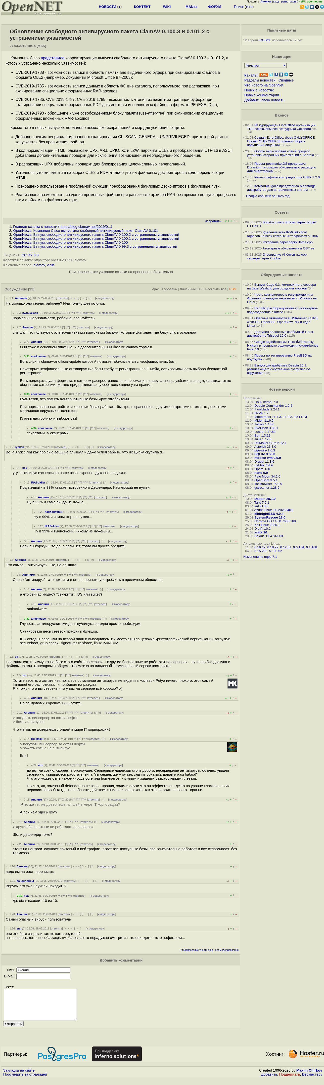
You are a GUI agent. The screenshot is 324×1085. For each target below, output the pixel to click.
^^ (72, 312)
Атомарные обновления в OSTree (288, 248)
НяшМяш (37, 738)
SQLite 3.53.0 (264, 454)
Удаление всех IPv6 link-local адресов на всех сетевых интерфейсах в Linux (283, 234)
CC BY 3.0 (30, 255)
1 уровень (169, 289)
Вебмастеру (312, 1080)
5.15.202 (260, 551)
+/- (200, 289)
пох (40, 765)
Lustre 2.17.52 (265, 432)
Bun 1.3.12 (262, 435)
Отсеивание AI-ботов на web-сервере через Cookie (277, 256)
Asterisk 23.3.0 (265, 446)
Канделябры (53, 511)
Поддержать (289, 1080)
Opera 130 (262, 469)
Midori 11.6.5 (264, 420)
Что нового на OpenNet (263, 85)
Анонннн (21, 298)
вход (276, 1)
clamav (39, 265)
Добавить (269, 1080)
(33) (31, 289)
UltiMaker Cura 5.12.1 (270, 443)
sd (16, 656)
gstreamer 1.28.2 (266, 487)
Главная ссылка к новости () (62, 227)
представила (52, 58)
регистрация (289, 1)
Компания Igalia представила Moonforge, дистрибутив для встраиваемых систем (282, 188)
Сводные (286, 80)
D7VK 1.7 (261, 413)
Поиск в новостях (259, 90)
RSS (232, 289)
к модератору (104, 298)
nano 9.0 (261, 473)
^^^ (78, 312)
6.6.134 (298, 547)
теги (249, 7)
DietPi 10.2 (262, 528)
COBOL (265, 40)
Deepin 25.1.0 (265, 499)
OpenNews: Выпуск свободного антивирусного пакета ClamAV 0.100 (70, 242)
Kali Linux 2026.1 (267, 525)
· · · (83, 298)
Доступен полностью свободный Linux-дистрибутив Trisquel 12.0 (280, 333)
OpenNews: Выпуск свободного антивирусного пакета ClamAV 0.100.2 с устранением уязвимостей (96, 235)
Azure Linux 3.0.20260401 (273, 510)
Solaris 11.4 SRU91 (268, 536)
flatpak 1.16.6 (264, 424)
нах (24, 467)
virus (51, 265)
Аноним (27, 327)
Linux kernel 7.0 (266, 402)
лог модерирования (227, 950)
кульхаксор (30, 312)
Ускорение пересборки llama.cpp (288, 242)
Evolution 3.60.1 (266, 428)
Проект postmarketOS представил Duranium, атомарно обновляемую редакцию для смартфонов (281, 167)
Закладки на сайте (19, 1076)
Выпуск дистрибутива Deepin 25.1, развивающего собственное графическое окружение (279, 369)
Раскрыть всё (215, 289)
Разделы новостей (260, 80)
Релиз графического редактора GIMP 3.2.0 (287, 177)
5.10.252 (275, 551)
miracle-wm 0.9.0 (267, 458)
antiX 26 (260, 532)
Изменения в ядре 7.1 (260, 557)
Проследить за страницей (25, 1080)
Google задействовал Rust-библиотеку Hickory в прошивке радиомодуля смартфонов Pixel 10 (283, 345)
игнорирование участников (197, 950)
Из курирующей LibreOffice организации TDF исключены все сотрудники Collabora (281, 127)
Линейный (188, 289)
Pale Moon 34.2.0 (267, 476)
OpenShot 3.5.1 (266, 480)
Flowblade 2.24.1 (267, 409)
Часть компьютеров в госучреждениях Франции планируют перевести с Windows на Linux (282, 298)
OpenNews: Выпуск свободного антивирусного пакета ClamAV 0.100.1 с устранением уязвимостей (96, 239)
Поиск (239, 7)
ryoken (19, 446)
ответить (62, 298)
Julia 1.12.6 (262, 439)
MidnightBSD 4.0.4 (268, 514)
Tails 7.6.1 (261, 502)
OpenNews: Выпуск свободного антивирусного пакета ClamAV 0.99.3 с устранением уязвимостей (95, 246)
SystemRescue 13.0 (269, 517)
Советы (282, 212)
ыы (18, 928)
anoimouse (38, 356)
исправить (213, 221)
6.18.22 (272, 547)
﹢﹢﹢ (74, 298)
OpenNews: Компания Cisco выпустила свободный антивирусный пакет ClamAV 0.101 (85, 231)
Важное (281, 115)
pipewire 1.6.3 (264, 450)
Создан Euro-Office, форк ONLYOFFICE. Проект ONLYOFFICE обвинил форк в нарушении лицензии (281, 141)
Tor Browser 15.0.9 (268, 484)
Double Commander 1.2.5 (273, 405)
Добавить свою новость (264, 100)
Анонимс (28, 574)
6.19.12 (259, 547)
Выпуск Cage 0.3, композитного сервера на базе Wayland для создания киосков (281, 286)
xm (24, 675)
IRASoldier (38, 482)
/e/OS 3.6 (261, 506)
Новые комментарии (261, 95)
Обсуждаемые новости (282, 275)
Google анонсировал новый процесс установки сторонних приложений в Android (280, 153)
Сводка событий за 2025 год (267, 196)
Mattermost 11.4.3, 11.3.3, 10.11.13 (280, 417)
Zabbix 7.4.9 (263, 465)
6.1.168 (311, 547)
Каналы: (251, 75)
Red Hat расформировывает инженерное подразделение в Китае (282, 310)
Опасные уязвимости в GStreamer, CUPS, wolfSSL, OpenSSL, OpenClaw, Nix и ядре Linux (283, 321)
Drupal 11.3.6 (264, 461)
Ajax (155, 289)
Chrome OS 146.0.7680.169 (275, 521)
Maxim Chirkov (309, 1076)
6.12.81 (285, 547)
